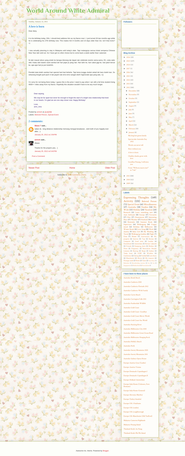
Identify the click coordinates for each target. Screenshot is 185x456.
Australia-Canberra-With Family (136, 290)
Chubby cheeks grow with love (137, 157)
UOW (140, 253)
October (132, 98)
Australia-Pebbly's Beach (133, 341)
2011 (128, 176)
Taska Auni (128, 253)
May (130, 117)
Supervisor (128, 224)
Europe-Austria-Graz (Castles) (135, 363)
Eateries (135, 239)
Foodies (144, 207)
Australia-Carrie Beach (132, 295)
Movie (140, 258)
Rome (138, 261)
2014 (128, 80)
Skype (144, 251)
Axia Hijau (152, 261)
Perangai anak (128, 261)
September (133, 102)
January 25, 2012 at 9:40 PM (46, 151)
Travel (126, 234)
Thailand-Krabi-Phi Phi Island (135, 433)
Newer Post (34, 168)
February (132, 128)
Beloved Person (41, 115)
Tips (143, 239)
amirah (37, 140)
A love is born (133, 152)
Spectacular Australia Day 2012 (137, 140)
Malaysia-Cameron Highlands (134, 420)
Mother (151, 246)
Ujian (144, 261)
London (150, 241)
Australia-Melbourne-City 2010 (135, 329)
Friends (128, 246)
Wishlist (150, 253)
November (133, 94)
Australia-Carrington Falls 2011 (135, 299)
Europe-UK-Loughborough (134, 412)
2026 (128, 57)
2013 (128, 84)
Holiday (136, 209)
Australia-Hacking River (133, 324)
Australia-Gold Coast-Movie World (137, 316)
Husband (144, 219)
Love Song (141, 229)
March (131, 125)
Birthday (136, 227)
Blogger (106, 451)
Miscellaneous (150, 204)
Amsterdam (138, 244)
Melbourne (149, 227)
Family (154, 219)
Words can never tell (135, 145)
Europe (142, 215)
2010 (128, 179)
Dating (136, 256)
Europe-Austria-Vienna (132, 367)
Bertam (151, 239)
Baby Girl (136, 231)
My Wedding (149, 231)
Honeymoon (139, 217)
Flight (152, 234)
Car (149, 263)
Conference (127, 256)
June (130, 113)
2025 (128, 61)
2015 (128, 76)
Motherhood (136, 265)
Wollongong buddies (138, 234)
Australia (132, 207)
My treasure (149, 258)
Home (72, 168)
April (131, 121)
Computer (127, 241)
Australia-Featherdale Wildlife (135, 303)
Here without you (134, 149)
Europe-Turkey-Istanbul (132, 399)
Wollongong (141, 224)
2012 (128, 87)
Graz (125, 236)
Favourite (153, 215)
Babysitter (126, 263)
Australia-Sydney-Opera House (135, 358)
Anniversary (145, 236)
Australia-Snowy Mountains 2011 (136, 354)
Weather (134, 219)
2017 (128, 68)
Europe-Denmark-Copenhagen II (136, 375)
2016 (128, 72)
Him (129, 217)
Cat (153, 263)
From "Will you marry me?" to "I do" (138, 169)
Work (151, 229)
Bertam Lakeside (150, 244)
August (131, 106)
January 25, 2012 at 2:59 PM (46, 135)
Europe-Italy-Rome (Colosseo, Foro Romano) (137, 385)
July (130, 109)
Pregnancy (134, 248)
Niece (125, 248)
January (132, 132)
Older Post (110, 168)
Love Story (153, 256)
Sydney (151, 251)
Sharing (135, 251)
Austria (126, 231)
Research (127, 212)
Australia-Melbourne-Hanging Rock (137, 337)
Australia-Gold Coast (131, 307)
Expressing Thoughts (136, 197)
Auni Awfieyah (129, 215)
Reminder (131, 222)
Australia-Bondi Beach (132, 278)
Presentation (145, 265)
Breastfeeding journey (138, 263)
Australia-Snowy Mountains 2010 (136, 350)
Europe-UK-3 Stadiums (132, 403)
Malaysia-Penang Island (132, 424)
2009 (128, 183)
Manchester (130, 258)
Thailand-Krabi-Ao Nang (133, 429)
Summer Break (146, 222)
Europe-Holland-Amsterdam (134, 380)
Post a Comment (38, 156)
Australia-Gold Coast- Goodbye (135, 312)
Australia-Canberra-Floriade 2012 (136, 286)
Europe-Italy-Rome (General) (134, 390)
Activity (128, 201)
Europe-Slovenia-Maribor (133, 395)
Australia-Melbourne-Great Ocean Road (138, 333)
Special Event (53, 115)
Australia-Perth (129, 346)
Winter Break (129, 229)
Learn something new (144, 212)
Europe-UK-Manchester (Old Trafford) (138, 416)
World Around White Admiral (68, 10)
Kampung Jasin (140, 246)
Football (144, 256)
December (133, 91)
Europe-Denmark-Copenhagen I (135, 371)
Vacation (148, 209)
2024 (128, 65)
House (134, 236)
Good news (139, 241)
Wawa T (38, 126)
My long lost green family (137, 135)
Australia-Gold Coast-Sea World (135, 320)
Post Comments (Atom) (77, 175)
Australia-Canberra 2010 (133, 282)
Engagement (127, 265)
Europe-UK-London (131, 408)
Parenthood (127, 244)
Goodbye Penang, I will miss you (138, 163)
